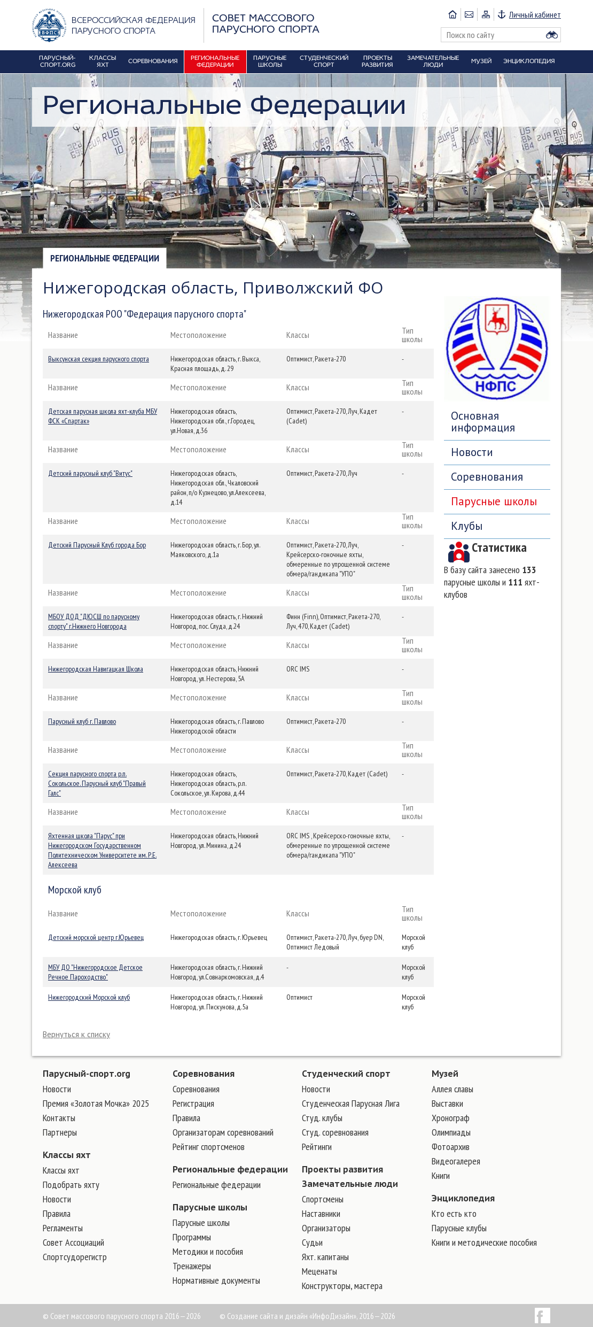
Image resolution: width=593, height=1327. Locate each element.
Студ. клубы (322, 1118)
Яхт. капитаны (325, 1257)
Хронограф (451, 1118)
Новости (472, 452)
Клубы (466, 526)
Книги (441, 1175)
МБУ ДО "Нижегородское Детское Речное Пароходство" (95, 972)
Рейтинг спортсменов (209, 1146)
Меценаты (319, 1271)
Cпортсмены (323, 1199)
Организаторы (326, 1228)
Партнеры (60, 1132)
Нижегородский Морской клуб (89, 997)
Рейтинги (317, 1146)
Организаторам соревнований (223, 1132)
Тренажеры (192, 1266)
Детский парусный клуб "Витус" (90, 473)
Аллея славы (452, 1089)
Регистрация (193, 1103)
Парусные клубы (459, 1228)
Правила (57, 1213)
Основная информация (483, 421)
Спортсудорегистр (75, 1257)
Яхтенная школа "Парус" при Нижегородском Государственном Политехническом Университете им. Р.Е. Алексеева (102, 850)
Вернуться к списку (76, 1034)
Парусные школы (494, 501)
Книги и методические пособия (484, 1242)
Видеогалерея (456, 1161)
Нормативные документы (216, 1280)
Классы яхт (67, 1154)
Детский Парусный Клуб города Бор (97, 545)
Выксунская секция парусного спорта (98, 359)
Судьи (312, 1242)
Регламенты (63, 1228)
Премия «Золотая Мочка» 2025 (96, 1103)
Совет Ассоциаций (73, 1242)
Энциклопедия (463, 1198)
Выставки (447, 1103)
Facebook (542, 1315)
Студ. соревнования (335, 1132)
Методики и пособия (208, 1251)
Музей (445, 1073)
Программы (192, 1237)
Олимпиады (451, 1132)
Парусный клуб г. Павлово (82, 721)
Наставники (321, 1213)
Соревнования (487, 476)
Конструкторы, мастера (342, 1285)
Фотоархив (451, 1146)
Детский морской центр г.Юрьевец (96, 937)
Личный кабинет (535, 14)
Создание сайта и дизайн (267, 1315)
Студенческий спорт (346, 1073)
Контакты (59, 1118)
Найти (552, 34)
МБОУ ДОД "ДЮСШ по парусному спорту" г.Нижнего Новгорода (93, 621)
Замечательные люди (350, 1183)
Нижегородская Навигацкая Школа (95, 669)
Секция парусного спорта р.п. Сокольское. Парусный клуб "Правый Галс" (97, 783)
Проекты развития (342, 1169)
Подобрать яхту (71, 1184)
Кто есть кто (454, 1213)
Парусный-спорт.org (86, 1073)
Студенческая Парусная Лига (351, 1103)
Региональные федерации (104, 258)
